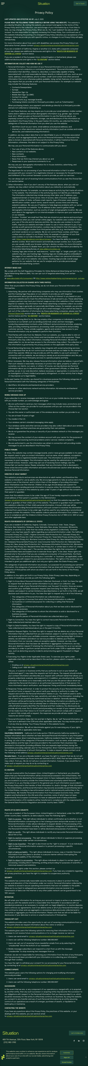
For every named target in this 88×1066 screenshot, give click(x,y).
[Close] (86, 1057)
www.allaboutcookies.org (50, 249)
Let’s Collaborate (77, 1033)
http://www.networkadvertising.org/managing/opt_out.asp (60, 278)
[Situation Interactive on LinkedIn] (79, 1041)
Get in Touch (80, 3)
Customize (66, 1052)
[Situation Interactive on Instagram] (83, 1041)
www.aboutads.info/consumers (20, 278)
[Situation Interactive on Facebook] (74, 1041)
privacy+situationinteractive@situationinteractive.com (56, 45)
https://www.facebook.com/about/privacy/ (34, 239)
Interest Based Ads (16, 313)
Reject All (67, 1057)
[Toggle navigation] (3, 4)
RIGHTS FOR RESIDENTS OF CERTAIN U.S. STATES (60, 313)
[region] (44, 1057)
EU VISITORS (42, 59)
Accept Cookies (67, 1062)
